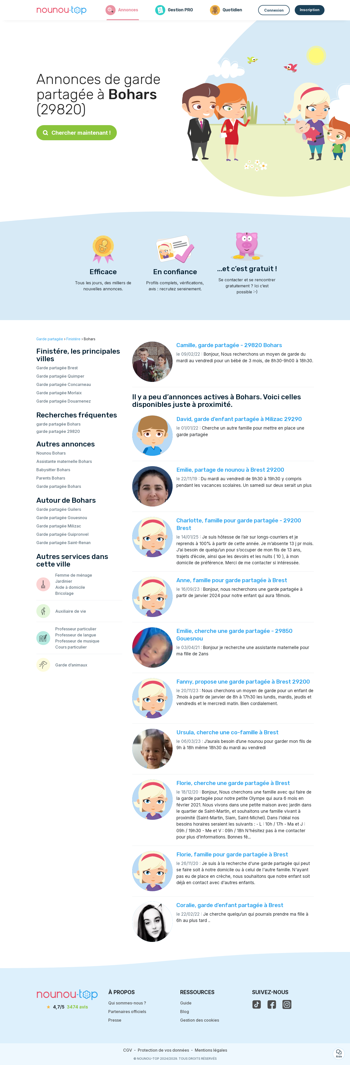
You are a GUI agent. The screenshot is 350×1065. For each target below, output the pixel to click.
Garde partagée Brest (57, 367)
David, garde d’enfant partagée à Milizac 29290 (239, 419)
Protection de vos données (163, 1050)
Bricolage (64, 593)
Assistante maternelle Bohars (64, 461)
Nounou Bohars (51, 453)
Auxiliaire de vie (70, 611)
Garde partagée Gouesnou (61, 517)
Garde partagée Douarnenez (63, 401)
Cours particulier (71, 647)
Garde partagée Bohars (58, 486)
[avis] (67, 1007)
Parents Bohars (50, 478)
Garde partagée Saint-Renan (63, 542)
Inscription (309, 10)
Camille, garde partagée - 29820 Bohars (229, 345)
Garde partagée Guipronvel (62, 534)
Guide (186, 1002)
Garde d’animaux (71, 664)
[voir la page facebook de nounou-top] (271, 1004)
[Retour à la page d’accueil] (61, 10)
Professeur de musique (77, 640)
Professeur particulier (75, 628)
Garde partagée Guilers (58, 509)
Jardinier (63, 581)
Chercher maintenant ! (76, 132)
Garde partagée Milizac (58, 525)
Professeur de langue (75, 634)
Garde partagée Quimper (60, 376)
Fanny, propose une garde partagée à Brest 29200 (243, 681)
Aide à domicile (70, 587)
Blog (184, 1011)
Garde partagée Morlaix (59, 392)
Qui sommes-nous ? (127, 1002)
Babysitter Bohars (53, 469)
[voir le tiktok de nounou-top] (256, 1004)
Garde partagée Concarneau (63, 384)
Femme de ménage (73, 575)
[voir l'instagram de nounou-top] (286, 1004)
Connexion (274, 10)
